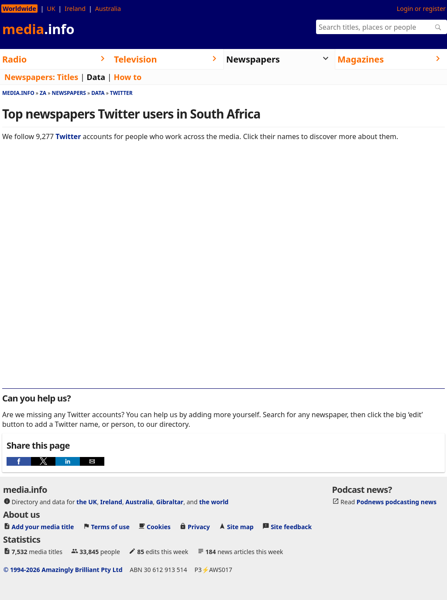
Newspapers (69, 93)
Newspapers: (29, 77)
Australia (108, 8)
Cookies (159, 527)
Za (43, 93)
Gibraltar (169, 502)
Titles (68, 77)
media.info (18, 93)
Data (96, 77)
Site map (240, 527)
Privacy (199, 527)
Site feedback (291, 527)
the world (213, 502)
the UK (86, 502)
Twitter (121, 93)
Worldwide (19, 8)
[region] (223, 209)
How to (127, 77)
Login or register (421, 8)
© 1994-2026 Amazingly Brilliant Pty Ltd (63, 569)
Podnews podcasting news (397, 502)
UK (51, 8)
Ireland (75, 8)
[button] (19, 461)
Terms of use (110, 527)
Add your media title (43, 527)
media (38, 29)
